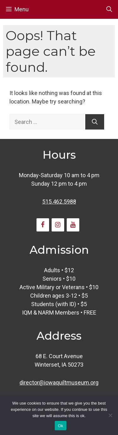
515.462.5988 (59, 201)
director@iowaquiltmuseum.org (59, 382)
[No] (110, 415)
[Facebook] (43, 224)
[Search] (94, 122)
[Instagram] (58, 224)
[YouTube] (73, 224)
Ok (60, 425)
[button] (109, 9)
